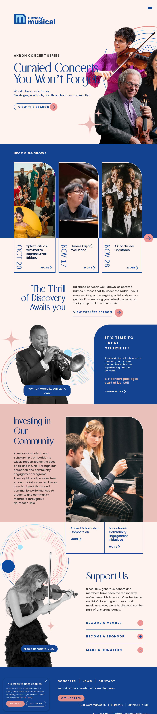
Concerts (67, 681)
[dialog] (26, 694)
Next (148, 237)
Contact (106, 681)
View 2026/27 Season (92, 312)
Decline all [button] (36, 703)
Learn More (114, 391)
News (87, 681)
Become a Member (104, 623)
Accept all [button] (15, 703)
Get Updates (71, 698)
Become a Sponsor (105, 636)
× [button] (45, 681)
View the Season (34, 107)
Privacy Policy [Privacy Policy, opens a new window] (26, 697)
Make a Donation (104, 650)
